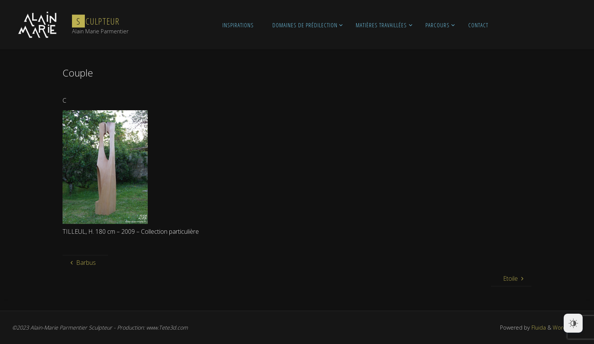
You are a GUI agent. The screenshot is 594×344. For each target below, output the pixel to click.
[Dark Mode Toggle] (573, 323)
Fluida (538, 327)
